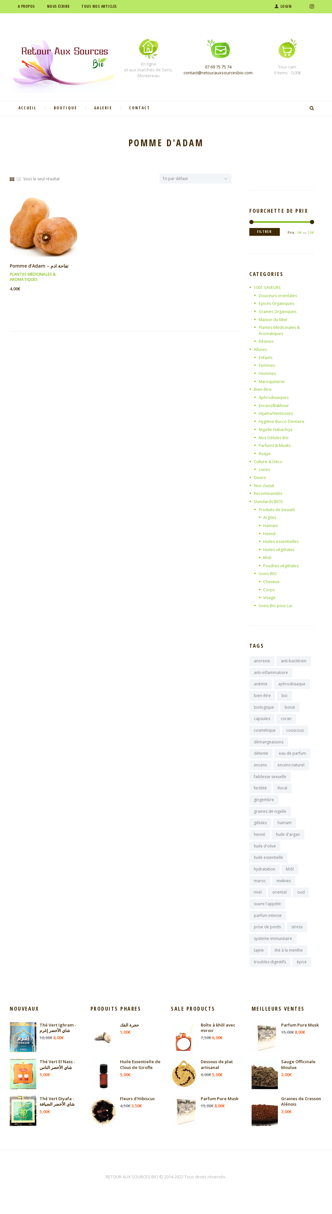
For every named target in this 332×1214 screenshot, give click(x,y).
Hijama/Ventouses (277, 413)
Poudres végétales (282, 566)
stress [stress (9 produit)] (296, 937)
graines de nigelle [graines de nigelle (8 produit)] (270, 817)
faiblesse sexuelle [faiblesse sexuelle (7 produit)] (270, 781)
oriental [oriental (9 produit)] (279, 901)
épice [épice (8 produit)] (302, 973)
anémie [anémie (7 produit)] (260, 685)
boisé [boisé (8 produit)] (290, 709)
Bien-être (263, 389)
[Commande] (195, 179)
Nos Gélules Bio (274, 437)
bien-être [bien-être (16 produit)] (262, 697)
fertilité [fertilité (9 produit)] (260, 793)
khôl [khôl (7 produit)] (290, 877)
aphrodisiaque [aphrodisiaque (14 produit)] (291, 685)
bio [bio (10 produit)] (284, 697)
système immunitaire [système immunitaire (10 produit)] (273, 949)
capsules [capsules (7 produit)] (262, 721)
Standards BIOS (269, 501)
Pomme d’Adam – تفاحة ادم (40, 265)
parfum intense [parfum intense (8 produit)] (268, 925)
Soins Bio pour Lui (276, 605)
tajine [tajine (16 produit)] (259, 961)
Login (286, 6)
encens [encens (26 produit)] (260, 769)
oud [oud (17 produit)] (301, 901)
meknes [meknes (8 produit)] (284, 889)
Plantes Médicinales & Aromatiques (33, 276)
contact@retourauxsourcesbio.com (218, 73)
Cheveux (272, 581)
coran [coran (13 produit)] (286, 721)
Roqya (265, 453)
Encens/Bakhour (275, 405)
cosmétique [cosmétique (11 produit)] (265, 733)
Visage (270, 597)
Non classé (265, 485)
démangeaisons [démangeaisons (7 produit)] (268, 745)
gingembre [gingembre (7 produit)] (264, 805)
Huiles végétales (279, 549)
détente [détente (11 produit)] (261, 757)
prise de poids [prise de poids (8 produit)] (267, 937)
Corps (269, 590)
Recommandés (268, 493)
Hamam (271, 525)
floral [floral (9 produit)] (282, 793)
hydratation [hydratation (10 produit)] (264, 877)
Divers (260, 477)
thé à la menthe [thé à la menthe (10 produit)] (289, 961)
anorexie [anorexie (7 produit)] (262, 661)
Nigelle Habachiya (276, 429)
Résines (267, 341)
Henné (270, 533)
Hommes (267, 373)
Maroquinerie (272, 381)
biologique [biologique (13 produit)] (264, 709)
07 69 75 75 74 (218, 67)
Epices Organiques (277, 303)
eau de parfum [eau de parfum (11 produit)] (292, 757)
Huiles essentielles (282, 541)
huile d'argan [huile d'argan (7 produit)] (288, 841)
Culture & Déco (268, 461)
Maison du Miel (274, 319)
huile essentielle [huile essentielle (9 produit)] (268, 865)
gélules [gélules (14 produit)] (260, 829)
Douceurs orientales (279, 295)
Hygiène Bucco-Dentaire (282, 421)
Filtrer (266, 232)
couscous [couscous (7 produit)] (295, 733)
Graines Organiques (279, 311)
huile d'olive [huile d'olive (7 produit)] (265, 853)
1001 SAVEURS (268, 287)
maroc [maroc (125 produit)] (260, 889)
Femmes (267, 365)
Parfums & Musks (276, 445)
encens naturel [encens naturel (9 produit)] (291, 769)
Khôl (267, 557)
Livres (264, 469)
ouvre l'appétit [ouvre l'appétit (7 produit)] (267, 913)
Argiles (270, 517)
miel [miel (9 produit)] (258, 901)
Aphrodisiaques (274, 397)
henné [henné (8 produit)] (259, 841)
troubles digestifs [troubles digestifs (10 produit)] (270, 973)
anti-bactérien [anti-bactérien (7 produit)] (293, 661)
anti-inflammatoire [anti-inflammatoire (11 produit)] (271, 673)
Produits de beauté (278, 509)
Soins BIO (268, 573)
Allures (260, 349)
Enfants (266, 357)
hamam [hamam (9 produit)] (284, 829)
